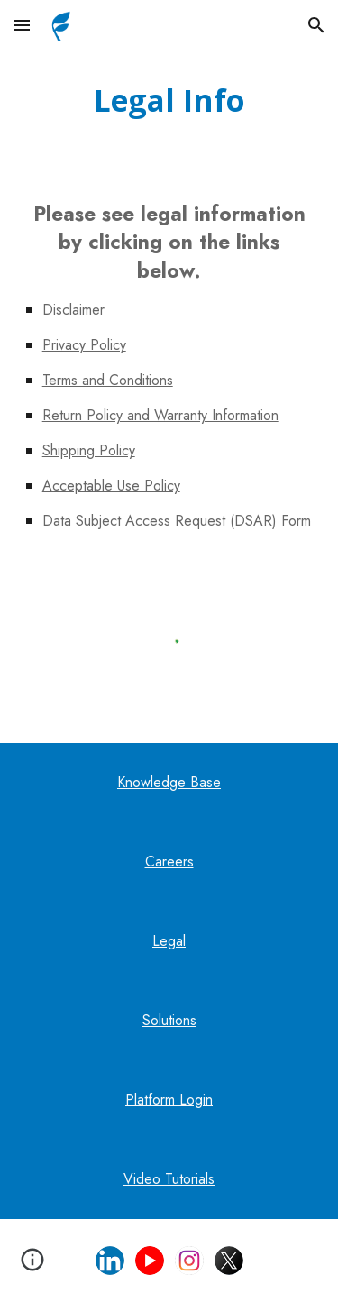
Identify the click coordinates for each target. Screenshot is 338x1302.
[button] (21, 25)
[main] (169, 101)
